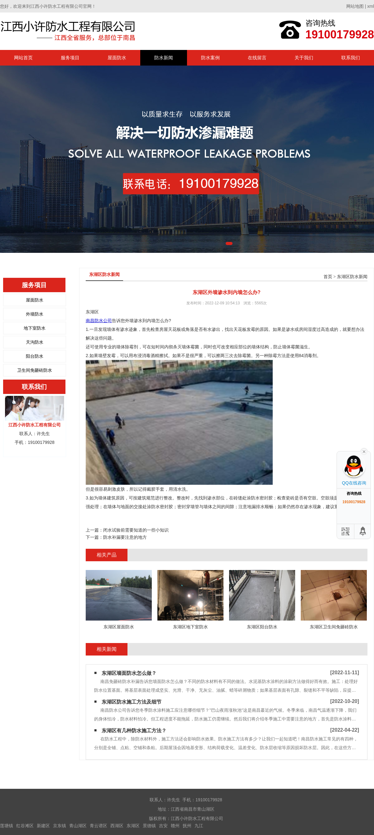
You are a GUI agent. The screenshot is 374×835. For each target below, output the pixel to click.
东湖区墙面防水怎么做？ (129, 673)
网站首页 (23, 57)
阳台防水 (34, 356)
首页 (328, 276)
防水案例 (210, 57)
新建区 (43, 825)
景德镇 (149, 825)
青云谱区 (98, 825)
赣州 (175, 825)
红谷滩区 (25, 825)
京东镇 (59, 825)
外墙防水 (34, 314)
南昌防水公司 (99, 320)
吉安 (163, 825)
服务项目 (70, 57)
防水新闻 (163, 57)
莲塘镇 (6, 825)
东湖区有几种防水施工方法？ (134, 730)
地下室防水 (35, 328)
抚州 (187, 825)
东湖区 (133, 825)
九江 (198, 825)
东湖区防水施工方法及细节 (131, 702)
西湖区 (116, 825)
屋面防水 (117, 57)
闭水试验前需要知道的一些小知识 (136, 530)
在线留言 (257, 57)
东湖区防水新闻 (352, 276)
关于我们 (304, 57)
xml (370, 6)
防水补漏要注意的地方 (125, 537)
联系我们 (350, 57)
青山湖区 (78, 825)
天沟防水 (34, 342)
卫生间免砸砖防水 (34, 370)
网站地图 (355, 6)
